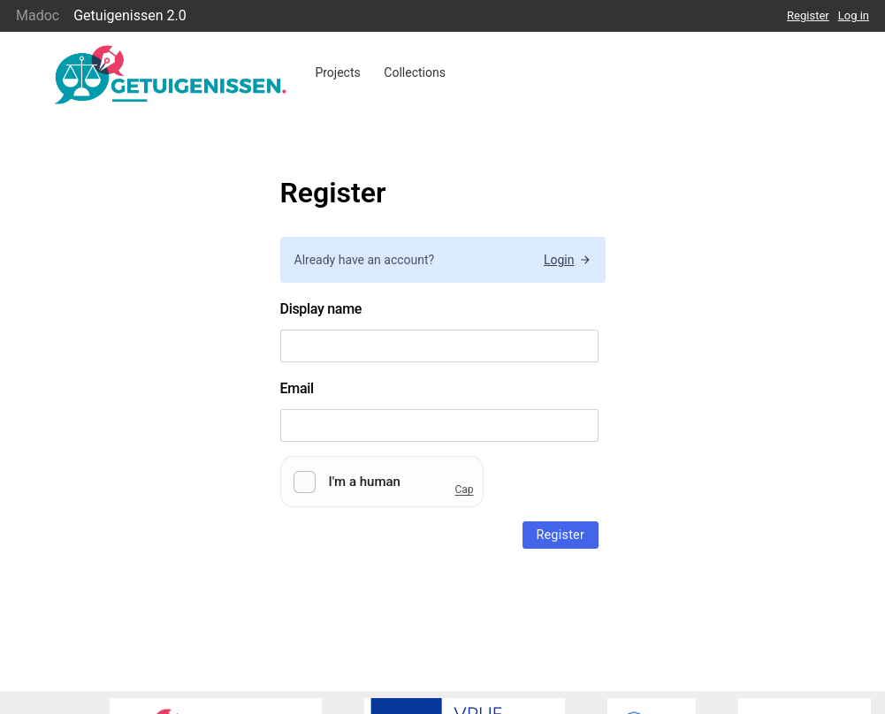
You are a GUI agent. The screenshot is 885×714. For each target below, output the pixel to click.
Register (808, 15)
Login (567, 260)
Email (297, 388)
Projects (337, 72)
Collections (415, 72)
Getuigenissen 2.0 (130, 15)
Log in (853, 15)
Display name (321, 308)
